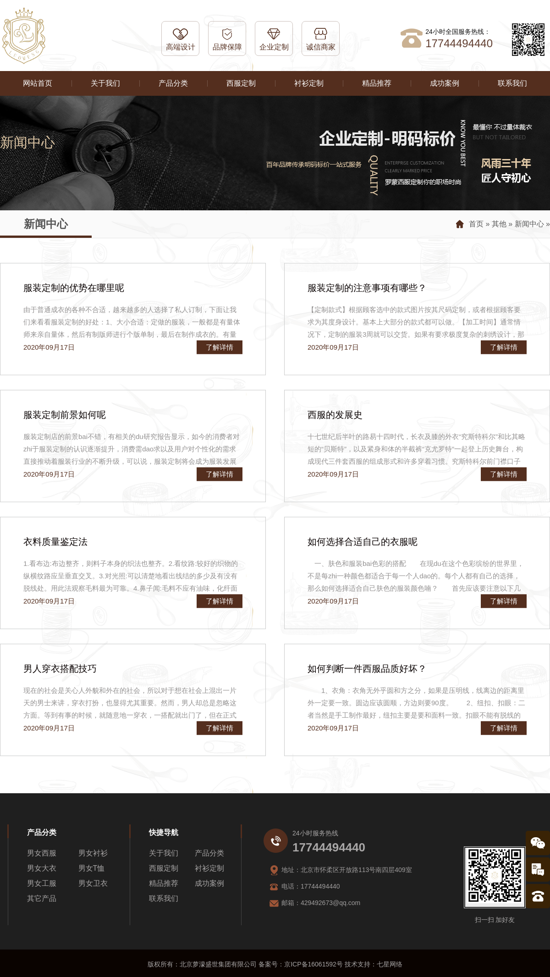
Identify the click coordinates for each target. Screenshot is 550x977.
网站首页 (37, 83)
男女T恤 (91, 868)
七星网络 (389, 964)
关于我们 (105, 83)
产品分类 (173, 83)
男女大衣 (41, 868)
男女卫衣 (93, 883)
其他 (499, 224)
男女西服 (41, 853)
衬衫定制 (309, 83)
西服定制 (241, 83)
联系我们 (512, 83)
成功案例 (444, 83)
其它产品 (41, 898)
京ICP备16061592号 (313, 964)
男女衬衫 (93, 853)
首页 (476, 224)
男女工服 (41, 883)
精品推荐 (376, 83)
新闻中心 (529, 224)
